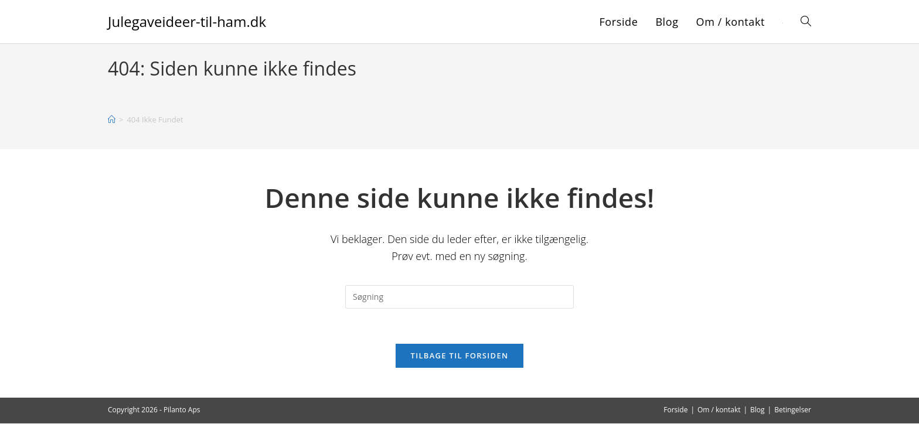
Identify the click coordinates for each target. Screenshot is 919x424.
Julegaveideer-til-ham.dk (187, 21)
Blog (757, 410)
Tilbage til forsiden (460, 356)
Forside (675, 410)
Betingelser (792, 410)
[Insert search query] (459, 297)
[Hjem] (111, 119)
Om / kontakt (719, 410)
